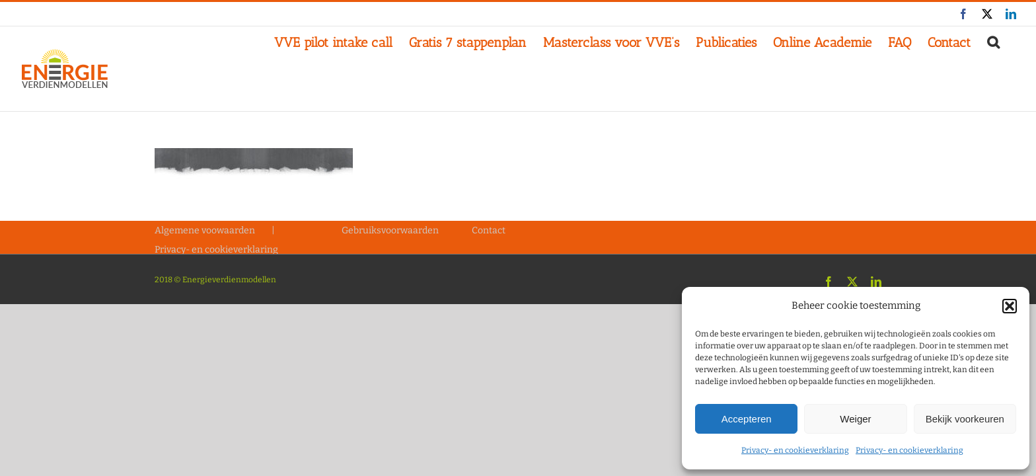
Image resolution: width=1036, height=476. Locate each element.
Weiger (855, 418)
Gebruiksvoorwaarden (390, 230)
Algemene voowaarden (205, 230)
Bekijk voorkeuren (965, 418)
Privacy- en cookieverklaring (795, 450)
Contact (488, 230)
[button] (1009, 306)
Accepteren (747, 418)
